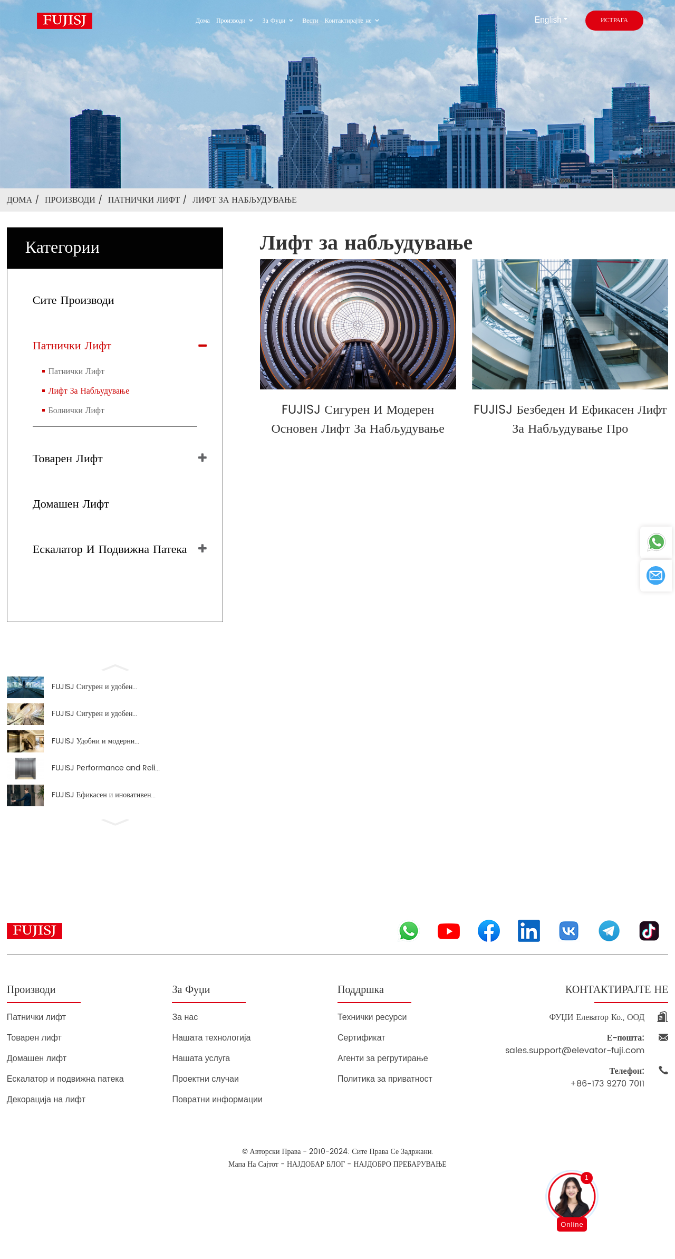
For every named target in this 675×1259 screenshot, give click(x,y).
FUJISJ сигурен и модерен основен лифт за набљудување (357, 419)
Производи (236, 21)
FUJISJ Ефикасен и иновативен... (104, 815)
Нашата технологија (211, 1059)
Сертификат (361, 1059)
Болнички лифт (76, 410)
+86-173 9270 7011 (607, 1099)
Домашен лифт (71, 504)
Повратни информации (217, 1121)
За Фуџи (279, 21)
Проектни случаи (205, 1100)
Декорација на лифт (46, 1121)
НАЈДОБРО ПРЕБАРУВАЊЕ (400, 1186)
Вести (310, 21)
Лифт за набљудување (244, 200)
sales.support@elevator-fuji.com (574, 1066)
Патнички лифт (144, 200)
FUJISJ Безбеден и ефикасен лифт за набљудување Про (570, 419)
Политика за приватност (385, 1100)
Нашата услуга (201, 1080)
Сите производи (73, 300)
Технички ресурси (372, 1039)
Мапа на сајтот (253, 1186)
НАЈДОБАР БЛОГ (316, 1186)
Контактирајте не (353, 21)
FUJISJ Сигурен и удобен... (95, 689)
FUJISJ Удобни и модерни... (95, 752)
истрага (614, 20)
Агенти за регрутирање (383, 1080)
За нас (185, 1039)
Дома (203, 21)
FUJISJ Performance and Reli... (106, 783)
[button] (115, 666)
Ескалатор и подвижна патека (110, 549)
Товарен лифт (68, 459)
